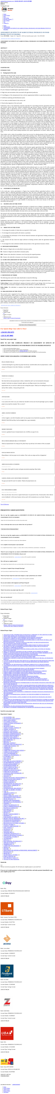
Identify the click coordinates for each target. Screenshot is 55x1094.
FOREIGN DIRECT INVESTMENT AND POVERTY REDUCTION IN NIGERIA (22, 672)
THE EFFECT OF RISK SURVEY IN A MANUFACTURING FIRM (19, 656)
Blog (4, 16)
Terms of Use (6, 1089)
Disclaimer (5, 1092)
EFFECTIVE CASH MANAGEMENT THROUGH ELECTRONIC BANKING (21, 677)
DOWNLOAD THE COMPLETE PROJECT (10, 38)
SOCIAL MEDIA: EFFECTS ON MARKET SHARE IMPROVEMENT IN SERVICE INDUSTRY (26, 645)
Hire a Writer (6, 20)
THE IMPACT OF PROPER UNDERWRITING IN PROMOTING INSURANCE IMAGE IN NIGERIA (27, 707)
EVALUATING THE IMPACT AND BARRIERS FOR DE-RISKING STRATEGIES (23, 637)
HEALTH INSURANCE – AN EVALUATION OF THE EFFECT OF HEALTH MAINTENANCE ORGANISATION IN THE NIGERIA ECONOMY (26, 643)
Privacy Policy (6, 1090)
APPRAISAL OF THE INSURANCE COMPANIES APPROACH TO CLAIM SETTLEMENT (25, 678)
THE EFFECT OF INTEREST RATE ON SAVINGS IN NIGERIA (18, 669)
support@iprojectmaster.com (7, 1)
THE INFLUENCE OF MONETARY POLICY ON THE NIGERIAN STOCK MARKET (23, 668)
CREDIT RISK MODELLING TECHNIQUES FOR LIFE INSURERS (19, 636)
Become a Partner (8, 19)
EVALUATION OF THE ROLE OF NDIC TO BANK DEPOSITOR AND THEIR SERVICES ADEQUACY (28, 685)
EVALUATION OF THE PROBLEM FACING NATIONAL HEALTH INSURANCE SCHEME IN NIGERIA (28, 699)
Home (4, 14)
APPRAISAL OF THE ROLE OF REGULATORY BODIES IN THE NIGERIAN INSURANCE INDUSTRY (28, 686)
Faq (4, 22)
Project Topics (6, 15)
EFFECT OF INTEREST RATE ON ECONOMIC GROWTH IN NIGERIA (20, 676)
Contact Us (6, 23)
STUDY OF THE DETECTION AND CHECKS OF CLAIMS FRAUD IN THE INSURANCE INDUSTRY (28, 687)
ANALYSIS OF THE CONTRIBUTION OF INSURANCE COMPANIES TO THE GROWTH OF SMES (27, 634)
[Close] (1, 865)
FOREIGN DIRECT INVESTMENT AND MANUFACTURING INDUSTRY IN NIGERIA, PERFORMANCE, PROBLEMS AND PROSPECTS (24, 674)
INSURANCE (6, 27)
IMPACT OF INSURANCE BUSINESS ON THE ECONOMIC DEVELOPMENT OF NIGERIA (25, 651)
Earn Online (6, 18)
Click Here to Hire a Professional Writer (27, 324)
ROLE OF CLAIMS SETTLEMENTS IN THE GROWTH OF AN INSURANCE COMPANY (25, 671)
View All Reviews (5, 504)
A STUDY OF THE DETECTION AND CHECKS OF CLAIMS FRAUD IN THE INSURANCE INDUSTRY (28, 660)
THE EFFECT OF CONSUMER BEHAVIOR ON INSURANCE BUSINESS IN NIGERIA (24, 655)
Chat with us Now (5, 1075)
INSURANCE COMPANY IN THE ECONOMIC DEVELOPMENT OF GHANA (22, 638)
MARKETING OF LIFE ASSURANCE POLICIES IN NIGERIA (18, 706)
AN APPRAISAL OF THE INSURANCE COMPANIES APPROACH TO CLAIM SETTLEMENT (26, 664)
